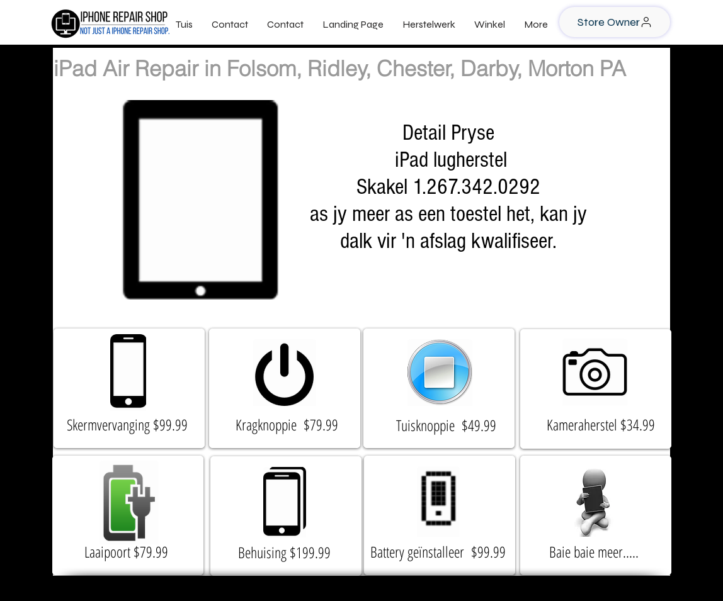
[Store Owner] (614, 22)
